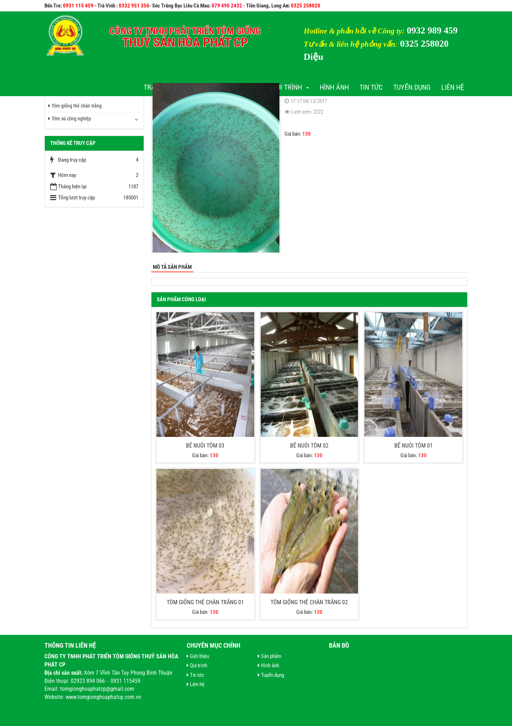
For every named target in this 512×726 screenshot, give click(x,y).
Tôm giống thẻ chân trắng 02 (309, 602)
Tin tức (371, 87)
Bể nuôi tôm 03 (205, 445)
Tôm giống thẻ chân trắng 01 (205, 602)
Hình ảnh (334, 87)
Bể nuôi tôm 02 (309, 445)
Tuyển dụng (412, 87)
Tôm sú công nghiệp (69, 118)
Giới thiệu (198, 656)
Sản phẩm (269, 656)
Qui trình (290, 87)
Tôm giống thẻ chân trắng (75, 106)
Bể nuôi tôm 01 (413, 445)
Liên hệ (452, 87)
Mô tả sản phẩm (172, 267)
